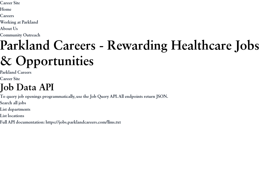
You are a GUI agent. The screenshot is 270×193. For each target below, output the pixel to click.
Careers (7, 16)
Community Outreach (20, 35)
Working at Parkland (19, 22)
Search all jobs (13, 103)
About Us (9, 29)
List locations (12, 116)
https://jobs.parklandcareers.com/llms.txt (83, 122)
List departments (15, 109)
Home (5, 10)
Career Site (10, 3)
